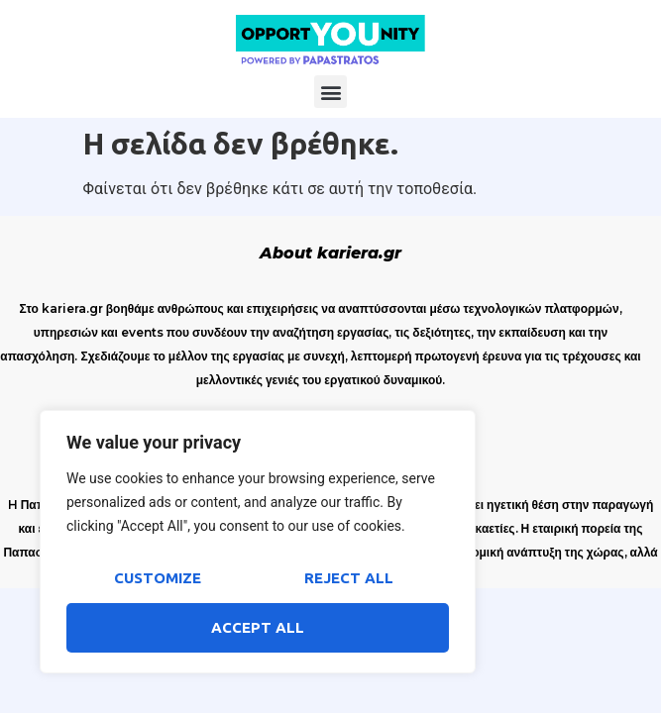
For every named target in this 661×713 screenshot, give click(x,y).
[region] (258, 541)
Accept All (257, 627)
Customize (157, 577)
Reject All (348, 577)
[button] (330, 91)
